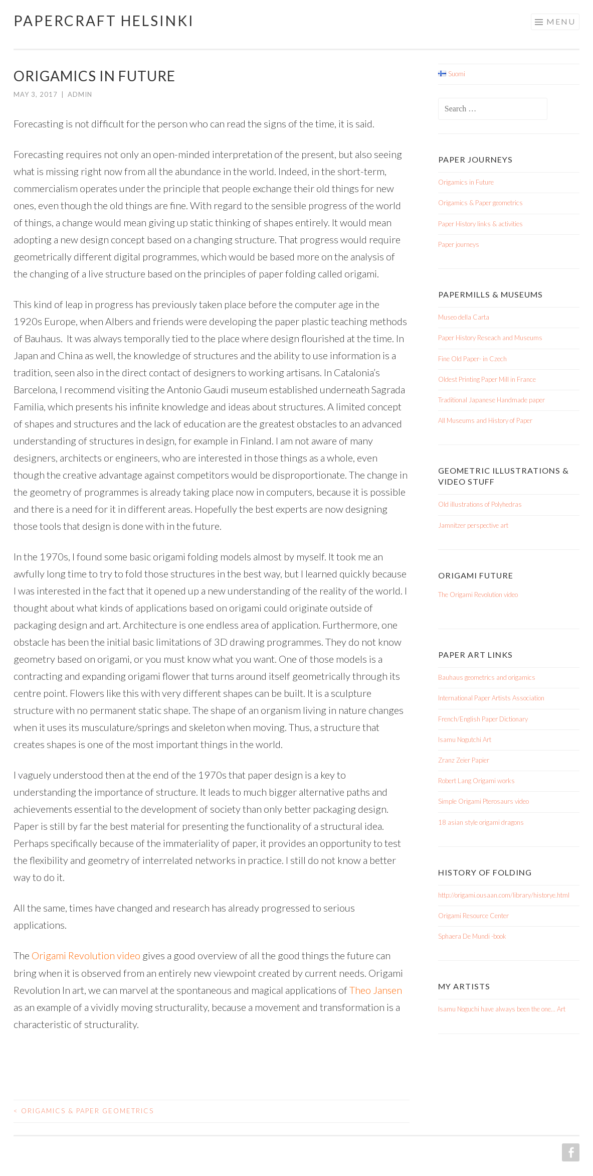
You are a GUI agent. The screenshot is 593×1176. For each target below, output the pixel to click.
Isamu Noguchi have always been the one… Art (501, 1009)
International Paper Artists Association (491, 698)
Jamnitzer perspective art (473, 525)
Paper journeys (458, 244)
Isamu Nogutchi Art (464, 740)
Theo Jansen (376, 989)
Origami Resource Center (473, 916)
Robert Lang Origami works (476, 781)
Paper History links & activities (480, 224)
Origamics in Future (466, 182)
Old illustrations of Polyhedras (480, 504)
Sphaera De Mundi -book (472, 936)
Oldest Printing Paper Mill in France (487, 379)
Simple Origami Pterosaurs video (483, 801)
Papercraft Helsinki (104, 20)
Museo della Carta (463, 317)
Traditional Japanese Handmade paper (491, 400)
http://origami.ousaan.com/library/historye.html (503, 895)
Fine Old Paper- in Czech (472, 359)
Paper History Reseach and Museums (490, 338)
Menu (560, 21)
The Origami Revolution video (478, 595)
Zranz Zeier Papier (463, 760)
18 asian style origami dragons (481, 822)
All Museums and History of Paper (485, 420)
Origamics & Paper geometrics (84, 1110)
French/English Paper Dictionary (483, 719)
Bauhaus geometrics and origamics (486, 677)
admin (80, 94)
